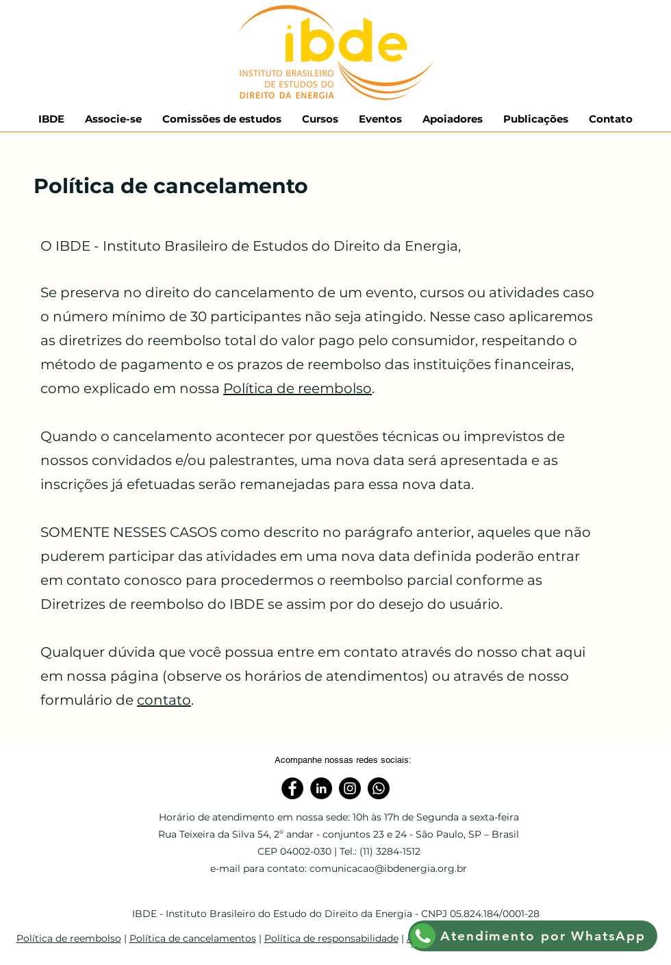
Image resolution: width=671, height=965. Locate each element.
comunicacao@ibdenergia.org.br (388, 868)
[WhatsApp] (379, 788)
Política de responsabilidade (331, 938)
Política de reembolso (297, 388)
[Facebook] (292, 788)
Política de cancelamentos (192, 938)
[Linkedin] (321, 788)
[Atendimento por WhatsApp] (532, 935)
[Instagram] (350, 788)
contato (164, 700)
